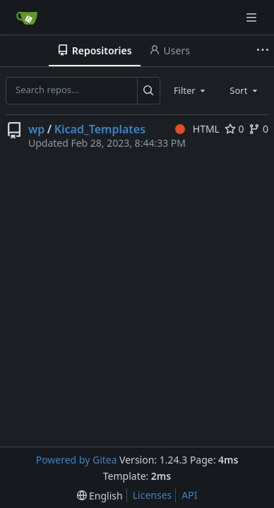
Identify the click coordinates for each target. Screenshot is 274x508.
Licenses (152, 495)
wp (36, 129)
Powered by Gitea (76, 459)
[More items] (262, 50)
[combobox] (190, 90)
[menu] (100, 495)
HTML (197, 128)
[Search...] (148, 90)
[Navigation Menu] (253, 17)
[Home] (27, 17)
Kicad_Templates (99, 129)
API (189, 495)
